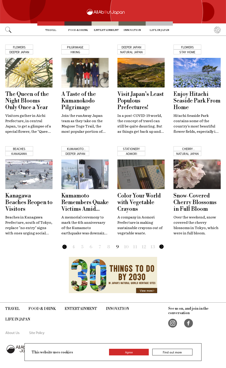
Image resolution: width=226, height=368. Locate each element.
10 (126, 247)
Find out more (172, 352)
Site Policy (37, 332)
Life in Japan (159, 30)
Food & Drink (78, 30)
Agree (129, 352)
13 (153, 247)
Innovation (132, 30)
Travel (50, 30)
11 (135, 247)
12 (144, 247)
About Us (12, 332)
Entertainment (106, 30)
